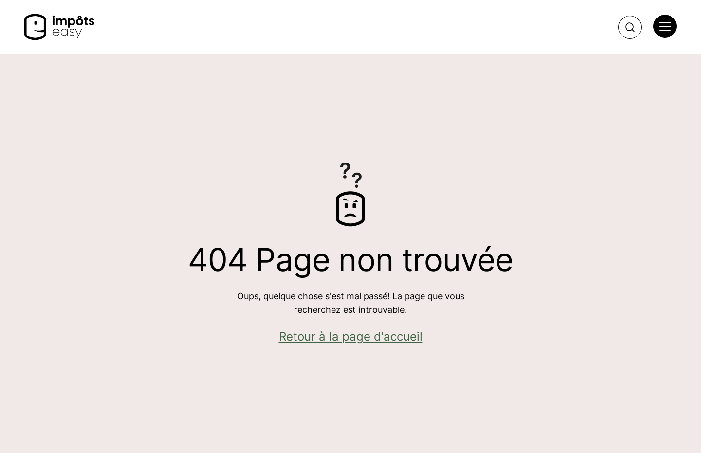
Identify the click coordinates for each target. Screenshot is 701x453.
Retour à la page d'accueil (351, 336)
